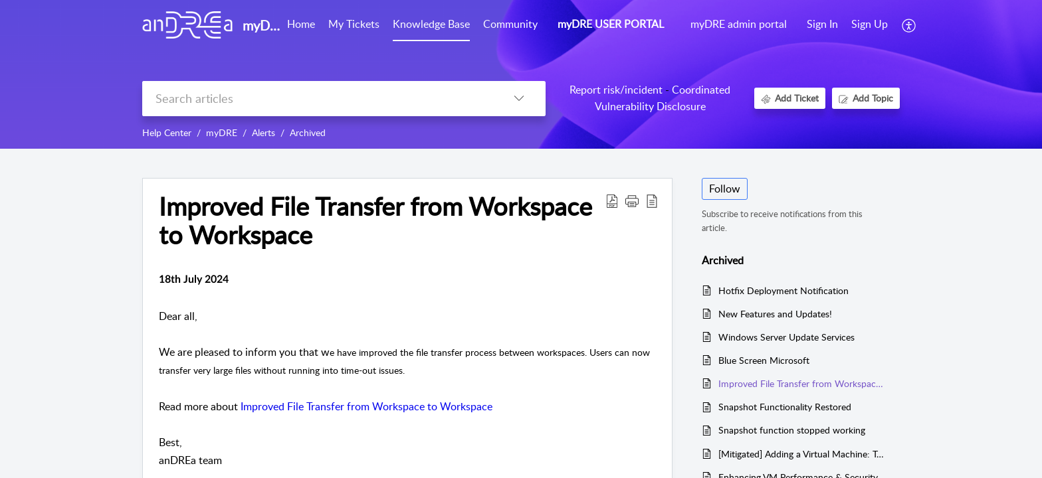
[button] (909, 25)
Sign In (822, 24)
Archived (308, 132)
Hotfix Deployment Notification (783, 290)
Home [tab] (301, 24)
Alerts (263, 132)
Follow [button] (724, 188)
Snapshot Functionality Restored (784, 406)
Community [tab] (510, 24)
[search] (317, 98)
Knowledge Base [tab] (431, 24)
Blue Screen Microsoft (763, 360)
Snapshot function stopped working (791, 430)
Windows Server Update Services (786, 337)
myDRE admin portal (738, 24)
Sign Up (869, 24)
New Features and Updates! (775, 313)
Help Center (166, 132)
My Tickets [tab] (353, 24)
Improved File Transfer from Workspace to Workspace (366, 406)
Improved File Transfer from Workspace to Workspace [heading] (375, 221)
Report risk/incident (616, 89)
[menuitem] (822, 25)
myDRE (221, 132)
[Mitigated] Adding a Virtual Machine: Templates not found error (802, 453)
